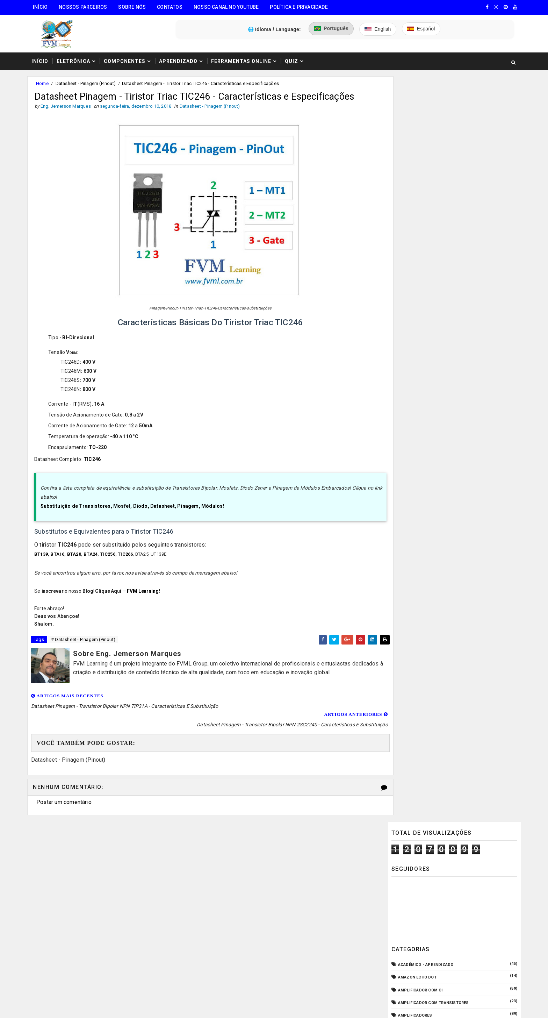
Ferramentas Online (243, 57)
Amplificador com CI (419, 241)
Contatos (172, 7)
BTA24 (93, 562)
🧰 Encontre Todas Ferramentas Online (80, 869)
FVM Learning (145, 599)
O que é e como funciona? (424, 531)
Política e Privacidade (301, 7)
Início (42, 7)
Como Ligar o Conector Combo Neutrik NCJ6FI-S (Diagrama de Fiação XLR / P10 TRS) (467, 624)
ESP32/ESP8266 (412, 430)
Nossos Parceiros (85, 7)
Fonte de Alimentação (420, 456)
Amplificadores (414, 266)
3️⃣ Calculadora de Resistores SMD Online (84, 922)
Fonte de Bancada (416, 468)
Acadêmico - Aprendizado (425, 215)
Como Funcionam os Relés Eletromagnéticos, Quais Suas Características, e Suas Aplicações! (459, 683)
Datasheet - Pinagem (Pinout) (87, 80)
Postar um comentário (66, 800)
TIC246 (94, 468)
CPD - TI (405, 355)
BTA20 (77, 562)
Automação (409, 304)
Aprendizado (180, 57)
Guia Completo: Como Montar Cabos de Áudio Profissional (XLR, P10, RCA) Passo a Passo (468, 595)
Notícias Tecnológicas (422, 519)
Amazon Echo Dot (416, 228)
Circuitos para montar (422, 329)
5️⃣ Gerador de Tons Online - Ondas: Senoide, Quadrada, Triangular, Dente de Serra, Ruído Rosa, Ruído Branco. (92, 964)
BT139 (43, 562)
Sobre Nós (134, 7)
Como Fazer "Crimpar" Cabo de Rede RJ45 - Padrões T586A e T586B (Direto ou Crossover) (469, 741)
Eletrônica (75, 57)
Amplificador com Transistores (432, 253)
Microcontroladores (421, 506)
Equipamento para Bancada (426, 418)
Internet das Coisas (419, 481)
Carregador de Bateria (421, 316)
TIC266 (127, 562)
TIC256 (110, 562)
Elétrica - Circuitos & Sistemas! (432, 392)
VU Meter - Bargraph (419, 557)
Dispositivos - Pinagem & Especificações (441, 380)
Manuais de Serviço (418, 494)
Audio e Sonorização (419, 291)
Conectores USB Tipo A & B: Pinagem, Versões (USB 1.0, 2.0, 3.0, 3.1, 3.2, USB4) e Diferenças (468, 654)
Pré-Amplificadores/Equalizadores (435, 544)
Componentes (126, 57)
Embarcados (410, 405)
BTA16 (60, 562)
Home (44, 80)
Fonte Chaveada (414, 443)
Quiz (293, 57)
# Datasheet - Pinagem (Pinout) (85, 648)
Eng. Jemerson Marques (172, 1006)
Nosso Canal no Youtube (228, 7)
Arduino (405, 278)
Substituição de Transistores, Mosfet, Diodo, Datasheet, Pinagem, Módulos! (135, 515)
